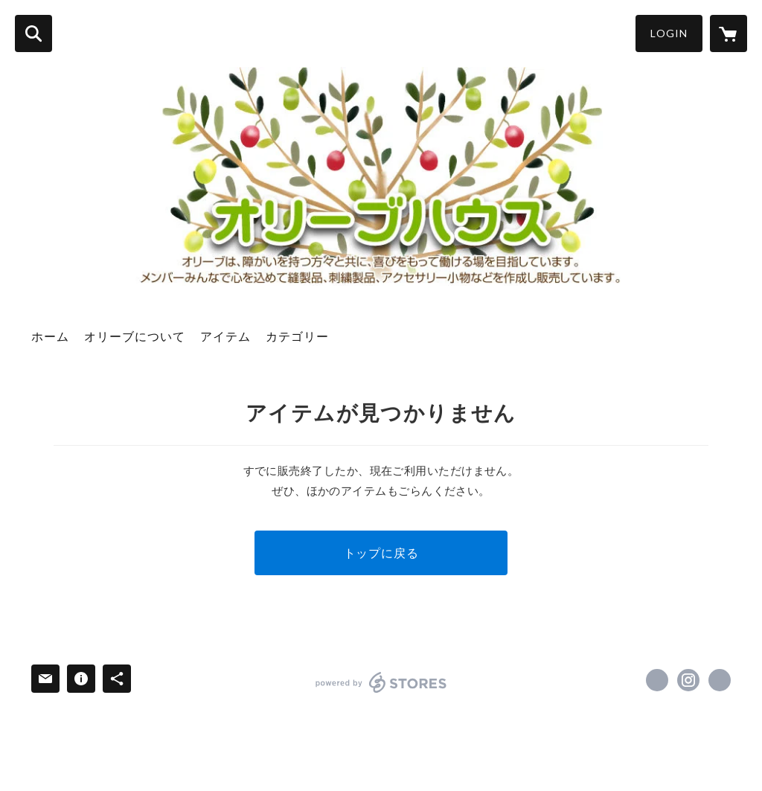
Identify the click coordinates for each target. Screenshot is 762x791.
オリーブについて (134, 336)
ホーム (50, 336)
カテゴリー (297, 336)
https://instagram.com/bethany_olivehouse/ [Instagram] (688, 680)
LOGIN (669, 33)
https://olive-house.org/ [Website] (719, 680)
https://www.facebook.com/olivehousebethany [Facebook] (657, 680)
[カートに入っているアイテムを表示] (728, 33)
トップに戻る (381, 552)
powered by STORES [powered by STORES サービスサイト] (381, 682)
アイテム (225, 336)
